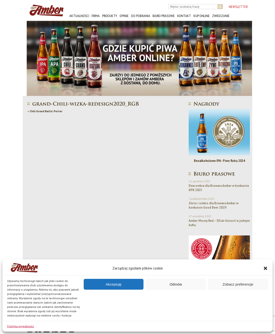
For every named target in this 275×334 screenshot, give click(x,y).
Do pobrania (140, 16)
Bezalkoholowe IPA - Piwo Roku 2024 (219, 161)
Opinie (124, 16)
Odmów (176, 284)
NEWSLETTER (238, 7)
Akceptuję (113, 284)
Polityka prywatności (20, 326)
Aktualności (79, 16)
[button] (265, 268)
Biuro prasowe (164, 16)
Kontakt (184, 16)
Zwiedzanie (221, 16)
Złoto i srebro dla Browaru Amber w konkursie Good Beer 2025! (213, 205)
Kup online (201, 16)
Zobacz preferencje (238, 284)
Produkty (109, 16)
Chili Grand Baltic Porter (46, 111)
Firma (96, 16)
